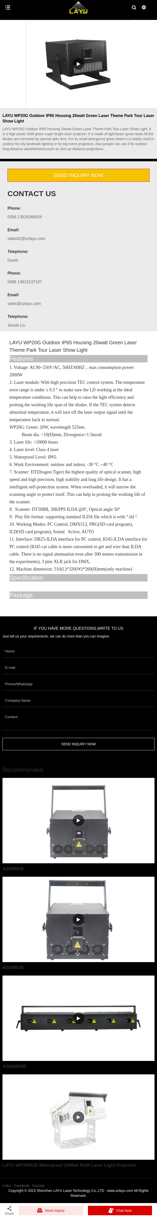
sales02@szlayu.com (26, 238)
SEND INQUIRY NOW (78, 175)
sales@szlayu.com (24, 303)
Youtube (38, 1186)
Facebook (21, 1186)
